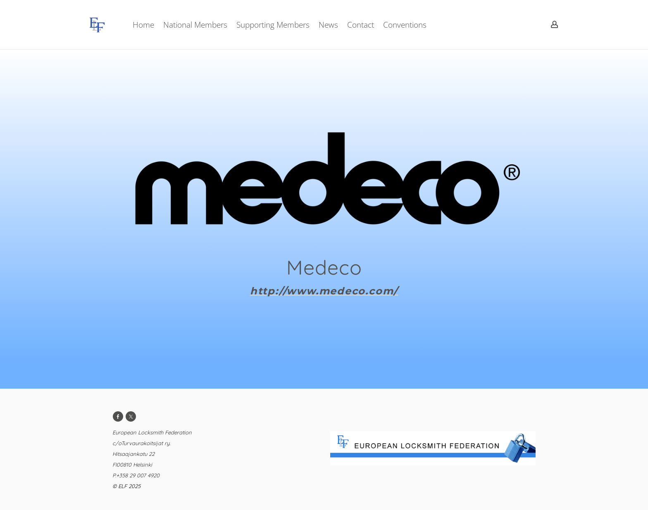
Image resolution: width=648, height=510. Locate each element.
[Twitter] (131, 416)
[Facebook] (118, 416)
